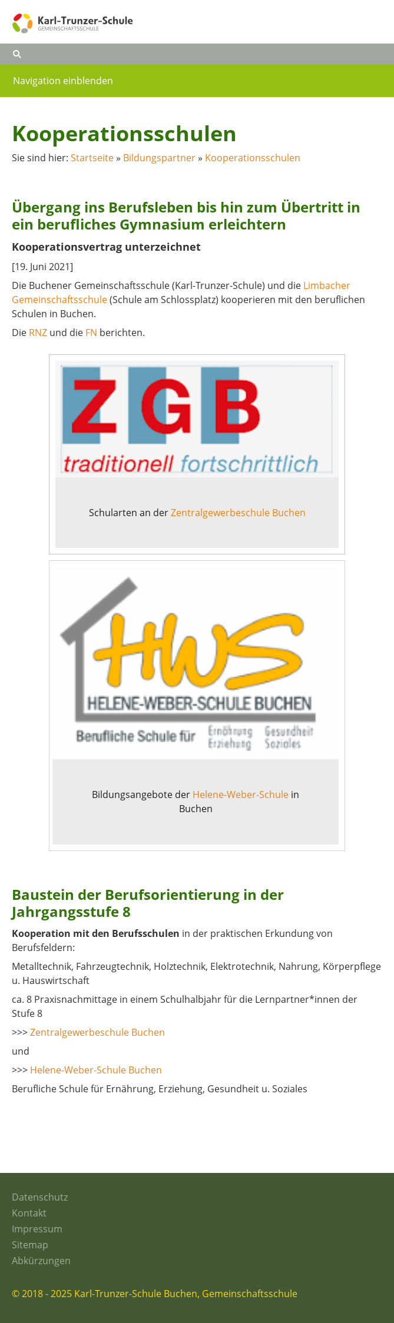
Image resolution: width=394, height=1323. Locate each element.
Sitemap (30, 1244)
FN (91, 332)
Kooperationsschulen (252, 157)
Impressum (37, 1228)
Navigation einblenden (63, 80)
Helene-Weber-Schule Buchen (96, 1069)
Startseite (92, 157)
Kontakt (29, 1212)
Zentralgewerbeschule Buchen (238, 512)
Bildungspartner (159, 157)
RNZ (38, 332)
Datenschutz (40, 1197)
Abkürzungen (41, 1260)
